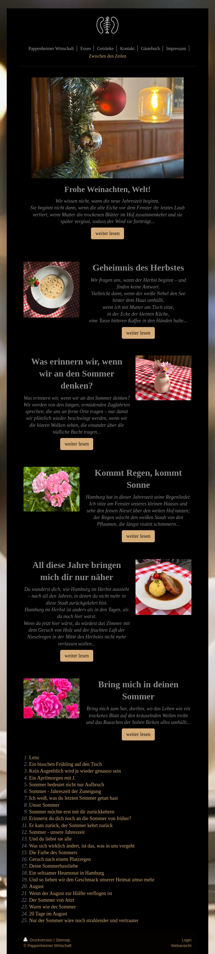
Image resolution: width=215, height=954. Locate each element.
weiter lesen (107, 233)
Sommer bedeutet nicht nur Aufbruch (66, 784)
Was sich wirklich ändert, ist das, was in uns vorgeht (82, 846)
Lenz (34, 757)
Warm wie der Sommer (52, 907)
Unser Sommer (44, 805)
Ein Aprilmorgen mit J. (52, 778)
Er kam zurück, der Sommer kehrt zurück (71, 825)
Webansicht (181, 945)
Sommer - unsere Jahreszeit (57, 832)
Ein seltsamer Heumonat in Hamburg (66, 873)
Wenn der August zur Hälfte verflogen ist (70, 893)
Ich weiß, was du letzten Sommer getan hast (73, 798)
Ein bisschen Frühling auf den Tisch (65, 764)
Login (186, 940)
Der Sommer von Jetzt (51, 900)
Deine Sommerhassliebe (53, 866)
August (36, 886)
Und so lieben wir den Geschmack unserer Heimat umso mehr (91, 879)
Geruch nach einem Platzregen (60, 859)
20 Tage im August (48, 914)
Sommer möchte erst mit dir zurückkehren (71, 812)
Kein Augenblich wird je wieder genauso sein (75, 771)
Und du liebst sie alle (50, 839)
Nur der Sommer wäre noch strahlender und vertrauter (83, 920)
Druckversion (38, 940)
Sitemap (63, 940)
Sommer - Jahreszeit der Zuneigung (65, 791)
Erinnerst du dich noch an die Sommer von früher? (80, 818)
